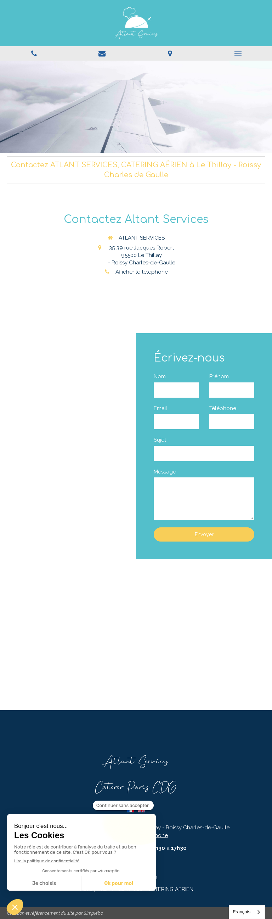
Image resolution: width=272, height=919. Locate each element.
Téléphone (222, 408)
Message (165, 472)
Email (160, 408)
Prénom (219, 376)
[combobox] (247, 912)
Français (241, 911)
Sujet (160, 440)
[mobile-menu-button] (238, 53)
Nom (160, 376)
